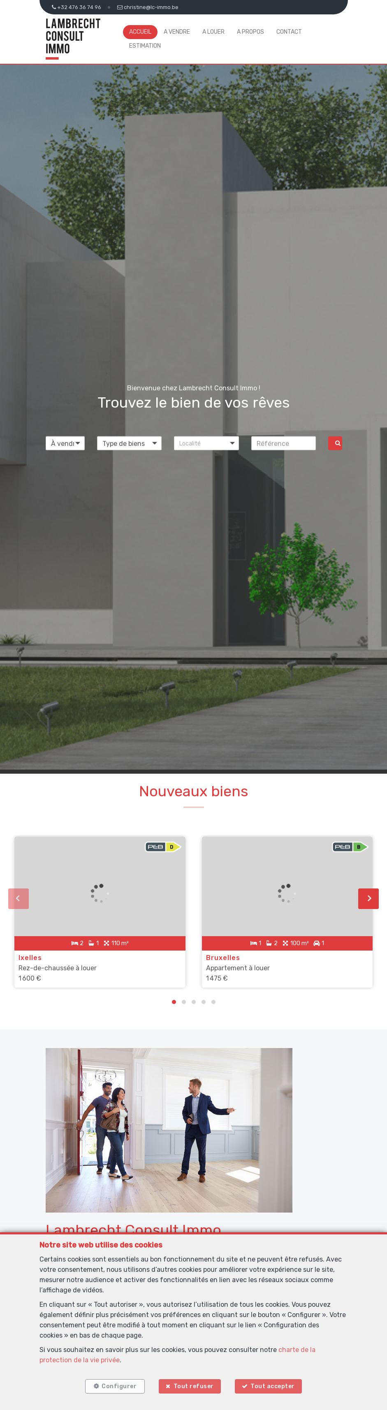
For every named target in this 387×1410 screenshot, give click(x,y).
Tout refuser (194, 1386)
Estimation (145, 45)
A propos (250, 31)
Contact (289, 31)
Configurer (119, 1386)
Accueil (140, 31)
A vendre (177, 31)
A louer (213, 31)
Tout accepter (272, 1386)
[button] (206, 443)
